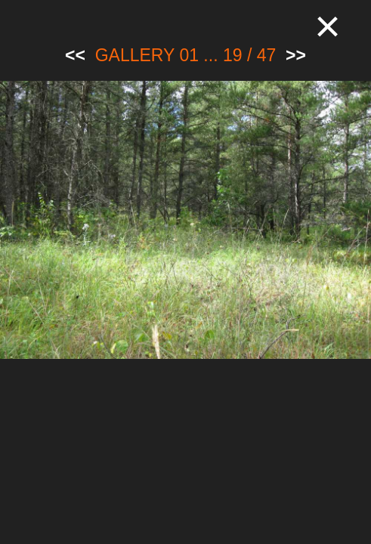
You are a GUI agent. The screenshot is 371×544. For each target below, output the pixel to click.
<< (75, 55)
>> (296, 55)
